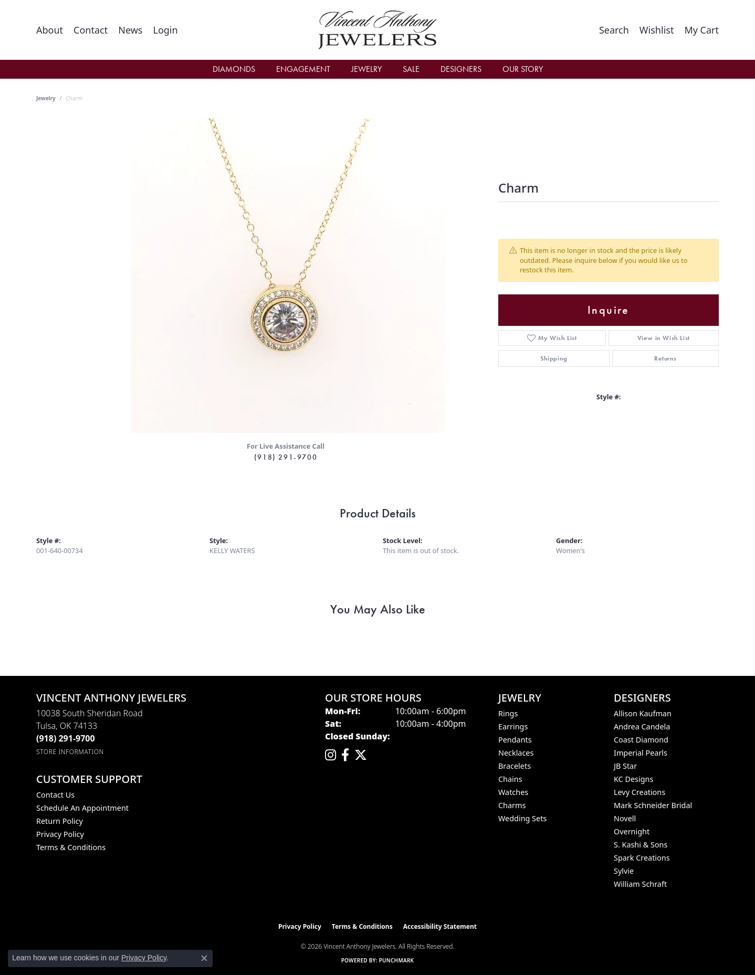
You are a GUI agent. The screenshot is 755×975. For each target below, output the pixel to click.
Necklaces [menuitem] (515, 753)
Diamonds (234, 69)
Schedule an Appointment (82, 808)
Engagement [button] (303, 69)
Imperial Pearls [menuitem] (640, 753)
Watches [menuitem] (513, 792)
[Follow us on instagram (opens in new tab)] (330, 755)
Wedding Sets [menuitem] (522, 818)
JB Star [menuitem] (625, 766)
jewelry (46, 98)
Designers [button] (461, 69)
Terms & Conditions (71, 847)
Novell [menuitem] (625, 818)
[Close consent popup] (204, 958)
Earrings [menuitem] (513, 727)
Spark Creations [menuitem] (642, 858)
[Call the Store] (65, 738)
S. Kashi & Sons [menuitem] (640, 845)
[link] (49, 30)
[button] (165, 30)
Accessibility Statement (440, 926)
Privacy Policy (60, 834)
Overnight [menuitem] (631, 831)
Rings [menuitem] (508, 713)
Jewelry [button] (366, 69)
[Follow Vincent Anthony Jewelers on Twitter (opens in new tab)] (360, 755)
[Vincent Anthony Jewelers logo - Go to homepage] (378, 30)
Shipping (553, 358)
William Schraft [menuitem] (640, 884)
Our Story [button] (522, 69)
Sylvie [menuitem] (624, 871)
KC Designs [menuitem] (633, 779)
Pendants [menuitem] (515, 740)
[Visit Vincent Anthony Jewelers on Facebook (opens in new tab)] (345, 755)
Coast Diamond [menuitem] (641, 740)
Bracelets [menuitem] (514, 766)
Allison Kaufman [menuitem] (643, 713)
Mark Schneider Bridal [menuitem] (653, 805)
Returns (665, 358)
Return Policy (59, 821)
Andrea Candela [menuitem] (642, 727)
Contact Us (55, 795)
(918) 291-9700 (285, 457)
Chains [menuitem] (510, 779)
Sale (411, 69)
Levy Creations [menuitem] (639, 792)
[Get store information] (70, 751)
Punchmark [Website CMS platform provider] (396, 960)
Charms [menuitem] (512, 805)
